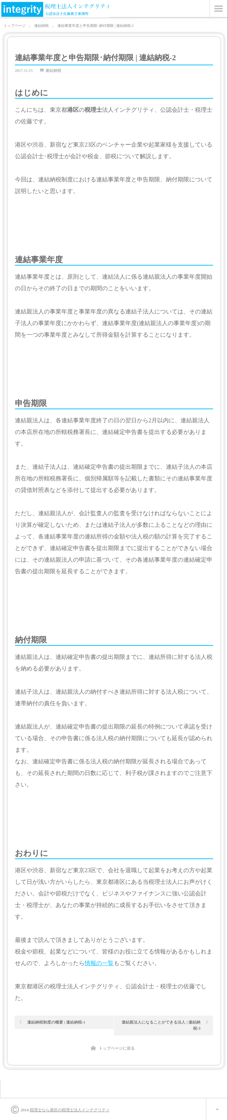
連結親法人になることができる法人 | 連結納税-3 (161, 1025)
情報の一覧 (99, 963)
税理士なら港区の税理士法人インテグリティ (70, 1110)
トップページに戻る (117, 1048)
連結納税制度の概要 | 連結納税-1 (56, 1022)
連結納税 (53, 70)
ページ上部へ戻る (217, 1109)
